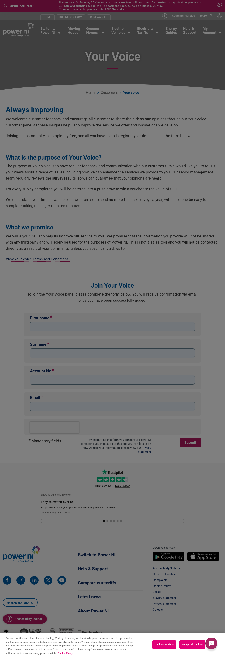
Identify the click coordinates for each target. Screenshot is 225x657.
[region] (112, 645)
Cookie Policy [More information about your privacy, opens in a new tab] (65, 653)
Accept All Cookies (192, 644)
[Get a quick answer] (211, 643)
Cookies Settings (164, 644)
